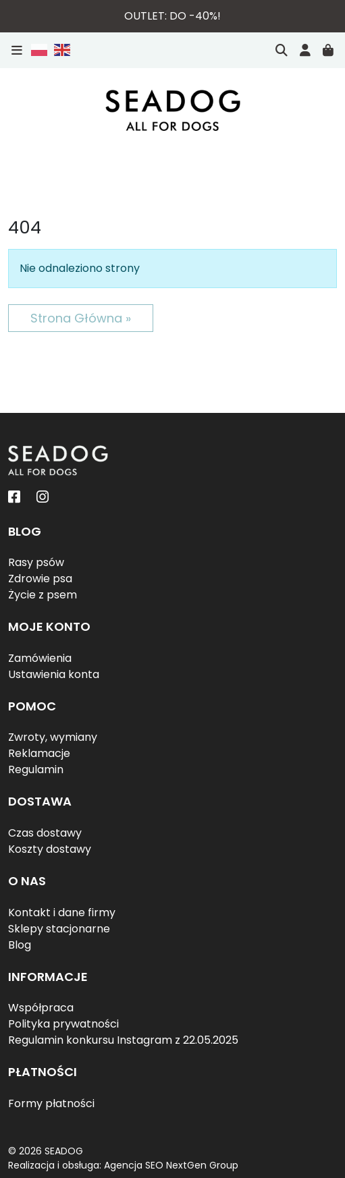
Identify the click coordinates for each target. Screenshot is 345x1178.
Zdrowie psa (40, 578)
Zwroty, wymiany (52, 737)
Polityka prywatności (63, 1024)
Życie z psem (42, 594)
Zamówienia (40, 658)
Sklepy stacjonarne (59, 928)
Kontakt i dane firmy (61, 912)
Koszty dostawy (49, 849)
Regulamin (35, 769)
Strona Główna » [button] (80, 318)
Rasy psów (36, 562)
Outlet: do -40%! (172, 16)
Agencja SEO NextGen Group (171, 1165)
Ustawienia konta (53, 674)
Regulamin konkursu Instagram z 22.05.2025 (123, 1040)
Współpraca (41, 1007)
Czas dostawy (45, 833)
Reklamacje (39, 753)
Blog (19, 945)
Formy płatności (51, 1103)
